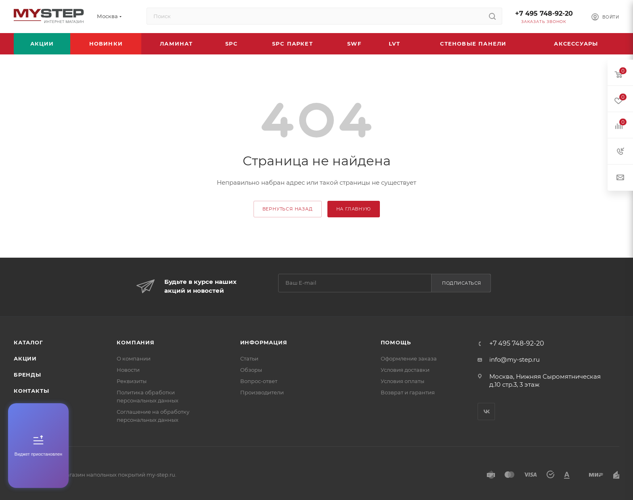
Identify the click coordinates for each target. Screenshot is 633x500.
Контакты (31, 391)
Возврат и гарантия (408, 392)
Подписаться (461, 283)
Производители (262, 392)
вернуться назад (287, 209)
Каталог (28, 342)
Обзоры (251, 370)
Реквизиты (132, 381)
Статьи (249, 358)
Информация (263, 342)
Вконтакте (486, 411)
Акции (25, 358)
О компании (134, 358)
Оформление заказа (409, 358)
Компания (135, 342)
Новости (128, 370)
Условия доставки (405, 370)
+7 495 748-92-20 (544, 13)
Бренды (27, 374)
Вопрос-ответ (258, 381)
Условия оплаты (402, 381)
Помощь (396, 342)
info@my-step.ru (514, 359)
